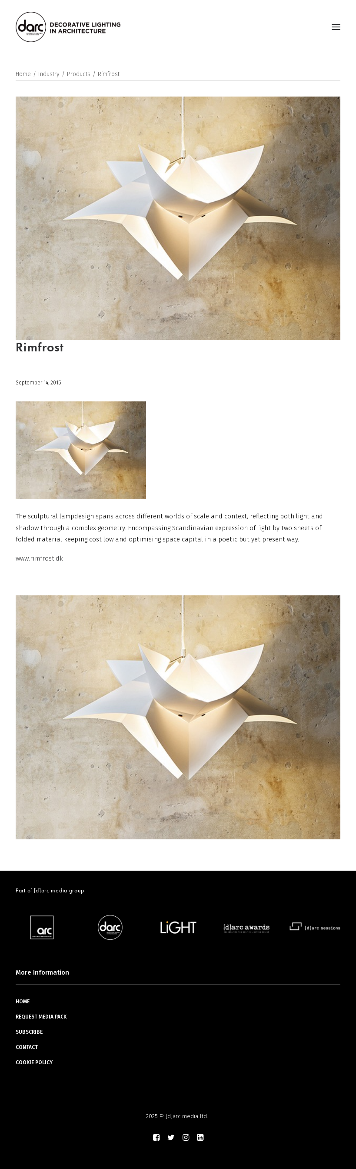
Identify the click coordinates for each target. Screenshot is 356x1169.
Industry (49, 74)
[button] (336, 27)
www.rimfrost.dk (39, 558)
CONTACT (27, 1047)
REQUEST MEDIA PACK (41, 1017)
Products (78, 74)
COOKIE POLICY (34, 1062)
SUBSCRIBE (29, 1032)
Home (23, 74)
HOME (23, 1002)
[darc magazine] (68, 27)
